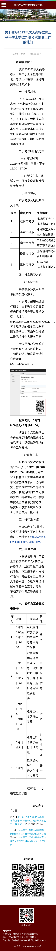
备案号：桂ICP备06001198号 (28, 946)
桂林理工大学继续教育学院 (28, 5)
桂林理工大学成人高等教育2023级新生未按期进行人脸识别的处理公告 (28, 841)
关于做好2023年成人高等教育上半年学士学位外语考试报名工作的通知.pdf (28, 821)
